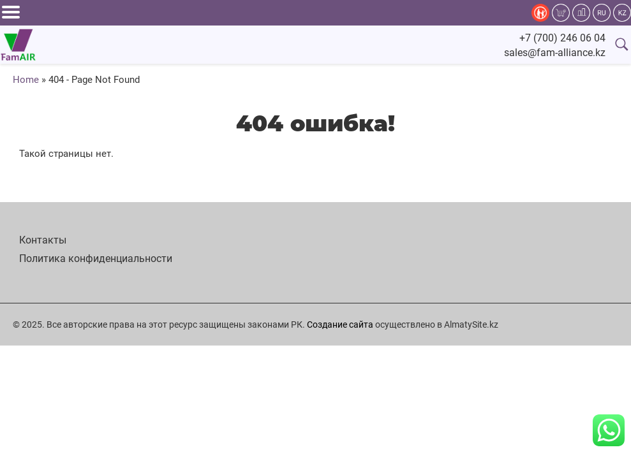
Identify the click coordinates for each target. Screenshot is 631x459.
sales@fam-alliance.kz (554, 53)
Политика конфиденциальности (95, 258)
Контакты (42, 240)
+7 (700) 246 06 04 (562, 38)
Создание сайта (340, 324)
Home (26, 79)
